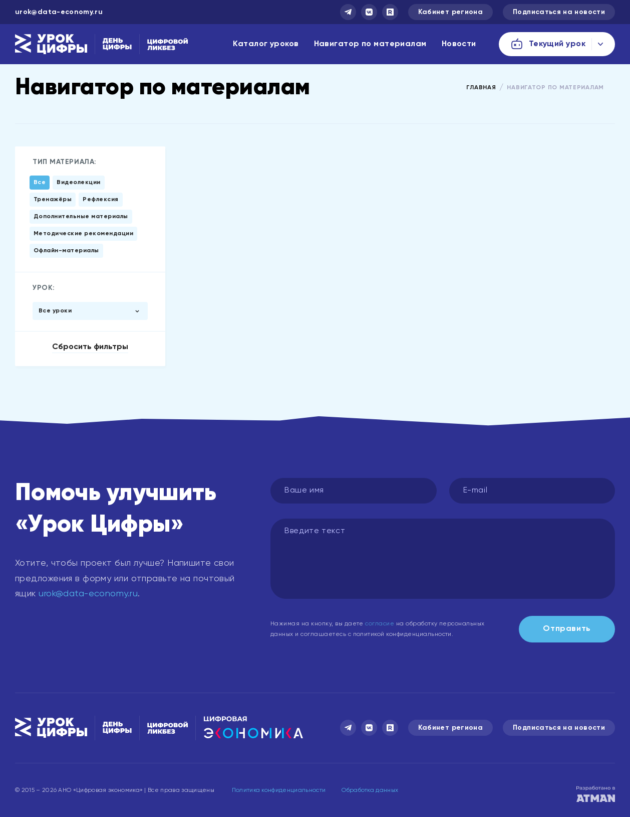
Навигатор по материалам (370, 44)
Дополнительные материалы (81, 217)
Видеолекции (78, 183)
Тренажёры (53, 200)
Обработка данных (370, 790)
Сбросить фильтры (90, 347)
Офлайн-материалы (66, 251)
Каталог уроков (265, 44)
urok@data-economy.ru (59, 12)
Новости (459, 44)
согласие (379, 624)
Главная (481, 88)
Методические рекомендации (83, 234)
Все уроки (55, 311)
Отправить (567, 629)
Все (40, 183)
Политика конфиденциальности (279, 790)
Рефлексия (100, 200)
